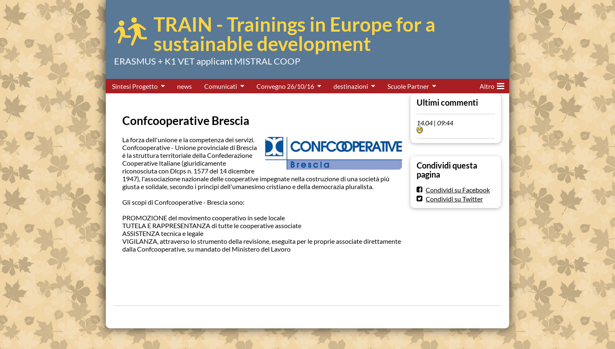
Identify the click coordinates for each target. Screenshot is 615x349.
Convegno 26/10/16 (285, 86)
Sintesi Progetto (135, 86)
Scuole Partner (408, 86)
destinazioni (350, 86)
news (184, 86)
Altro (492, 84)
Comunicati (220, 86)
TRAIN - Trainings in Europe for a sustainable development (295, 34)
